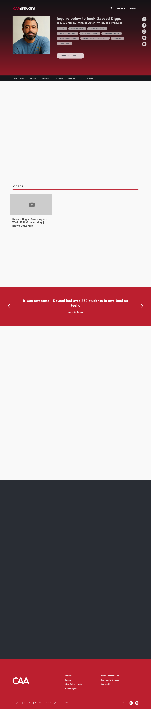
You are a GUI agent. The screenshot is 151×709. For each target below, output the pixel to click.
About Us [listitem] (68, 675)
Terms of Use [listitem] (28, 703)
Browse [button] (121, 8)
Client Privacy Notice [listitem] (73, 684)
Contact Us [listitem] (105, 684)
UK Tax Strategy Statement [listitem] (53, 703)
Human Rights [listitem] (71, 688)
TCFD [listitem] (66, 703)
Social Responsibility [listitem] (110, 675)
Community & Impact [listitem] (110, 680)
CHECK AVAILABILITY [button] (71, 55)
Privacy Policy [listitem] (17, 703)
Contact (132, 8)
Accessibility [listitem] (38, 703)
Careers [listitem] (68, 680)
